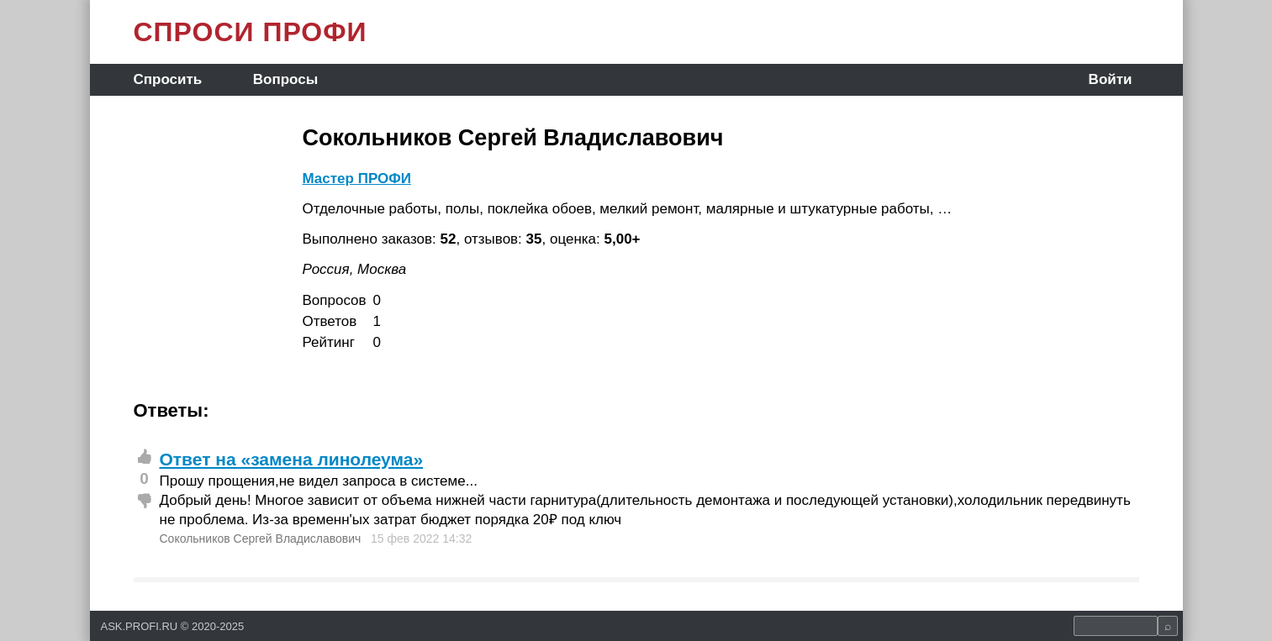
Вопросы (285, 79)
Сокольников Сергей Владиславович (261, 538)
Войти (1110, 79)
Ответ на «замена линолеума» (292, 459)
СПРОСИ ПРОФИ (250, 32)
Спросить (168, 79)
